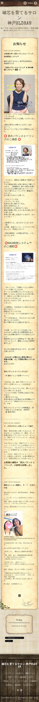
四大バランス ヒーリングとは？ (16, 371)
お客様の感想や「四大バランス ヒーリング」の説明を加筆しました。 (19, 465)
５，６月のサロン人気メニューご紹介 (18, 426)
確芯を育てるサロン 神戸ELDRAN (19, 18)
